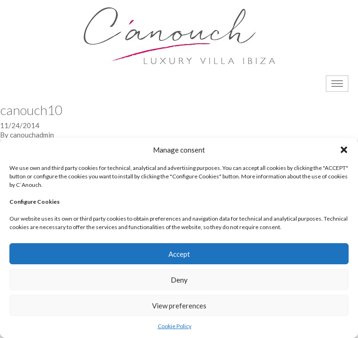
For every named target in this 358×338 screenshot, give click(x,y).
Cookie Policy (174, 326)
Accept (179, 254)
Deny (179, 280)
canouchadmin (32, 135)
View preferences (179, 305)
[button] (344, 149)
